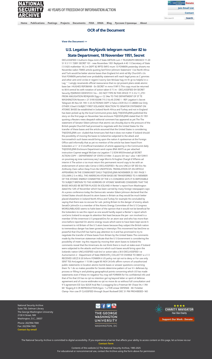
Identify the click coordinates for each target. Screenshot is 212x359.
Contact (189, 12)
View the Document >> (74, 41)
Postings (52, 22)
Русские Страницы (126, 22)
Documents (79, 22)
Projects (65, 22)
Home (24, 22)
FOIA (91, 22)
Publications (37, 22)
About (143, 22)
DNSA (100, 22)
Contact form (106, 343)
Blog (109, 22)
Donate (190, 2)
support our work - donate (177, 319)
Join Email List (186, 7)
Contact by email (27, 329)
